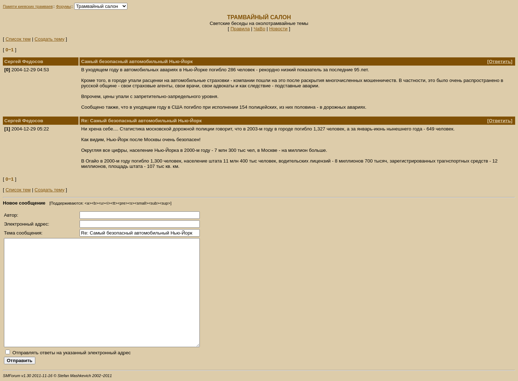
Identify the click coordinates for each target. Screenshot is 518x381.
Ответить (500, 61)
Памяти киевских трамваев (28, 6)
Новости (278, 28)
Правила (240, 28)
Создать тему (50, 39)
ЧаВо (259, 28)
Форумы (63, 6)
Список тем (18, 39)
